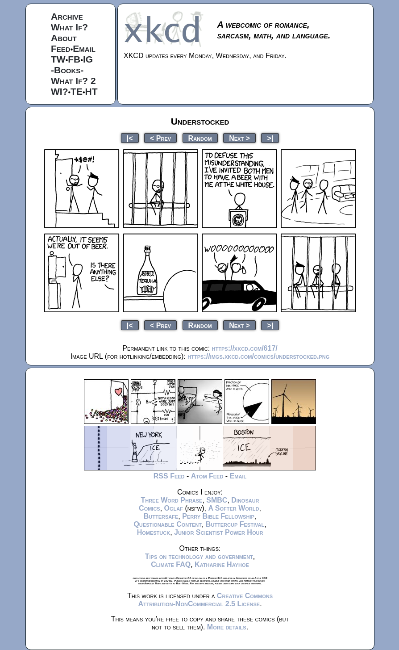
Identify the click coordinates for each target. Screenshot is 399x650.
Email (84, 48)
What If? (69, 27)
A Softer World (233, 508)
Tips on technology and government (199, 556)
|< (130, 138)
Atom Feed (207, 476)
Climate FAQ (171, 564)
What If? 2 (73, 80)
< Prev (160, 138)
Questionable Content (167, 524)
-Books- (67, 70)
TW (58, 59)
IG (88, 59)
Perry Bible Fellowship (218, 516)
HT (91, 91)
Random (200, 138)
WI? (59, 91)
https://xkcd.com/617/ (245, 348)
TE (77, 91)
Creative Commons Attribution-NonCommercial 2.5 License (205, 600)
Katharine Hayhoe (222, 564)
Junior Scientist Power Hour (218, 532)
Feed (61, 48)
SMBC (216, 500)
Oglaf (173, 508)
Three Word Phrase (171, 500)
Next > (239, 138)
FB (74, 59)
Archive (67, 16)
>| (270, 138)
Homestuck (153, 532)
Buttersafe (161, 516)
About (64, 38)
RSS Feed (169, 476)
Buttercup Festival (235, 524)
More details (226, 627)
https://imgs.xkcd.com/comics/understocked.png (258, 356)
